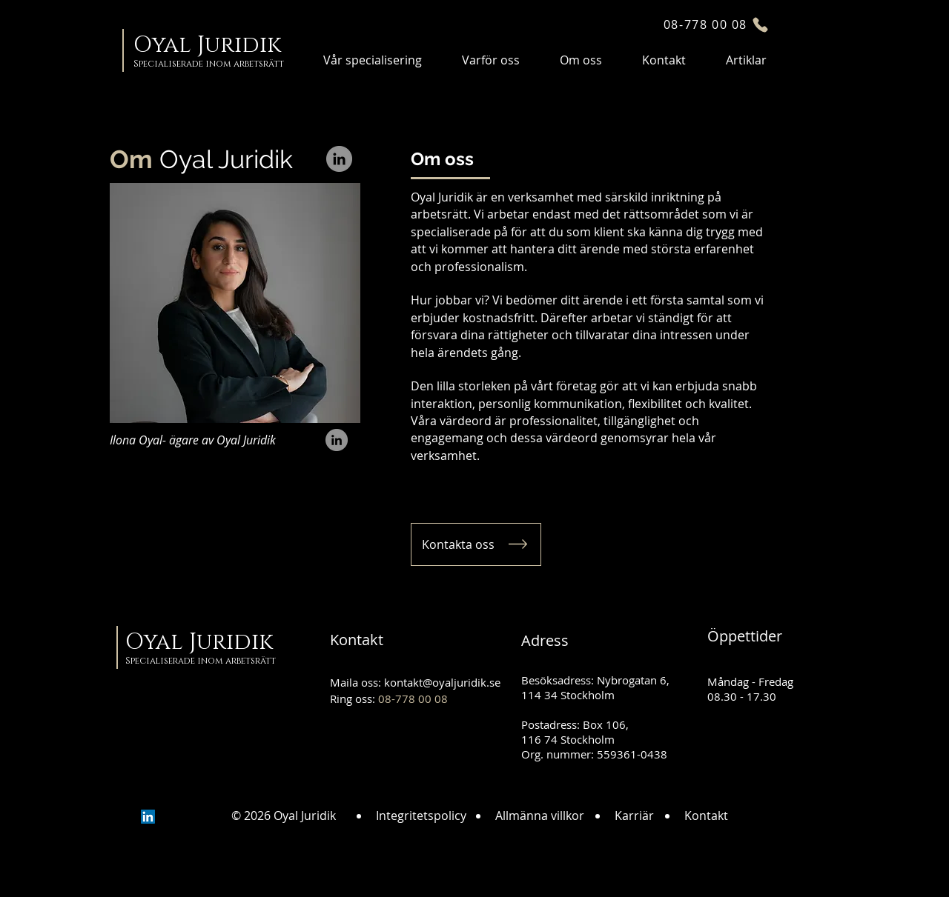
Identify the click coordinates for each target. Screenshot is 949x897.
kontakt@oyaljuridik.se (442, 682)
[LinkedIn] (339, 159)
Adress (545, 640)
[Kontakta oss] (476, 544)
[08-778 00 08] (716, 24)
